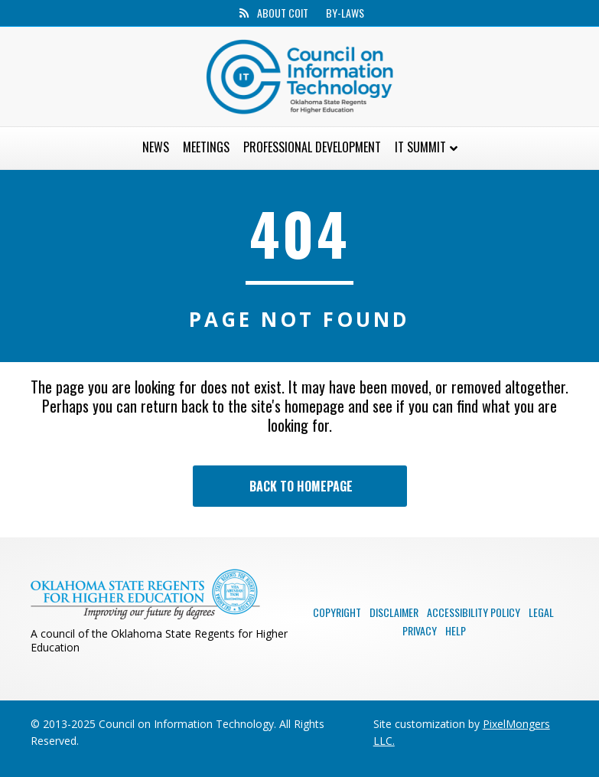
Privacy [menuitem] (419, 630)
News (155, 147)
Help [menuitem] (455, 630)
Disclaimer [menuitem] (393, 612)
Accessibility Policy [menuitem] (473, 612)
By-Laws (345, 13)
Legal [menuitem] (541, 612)
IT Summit (420, 147)
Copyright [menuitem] (337, 612)
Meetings (206, 147)
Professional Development (312, 147)
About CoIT (282, 13)
